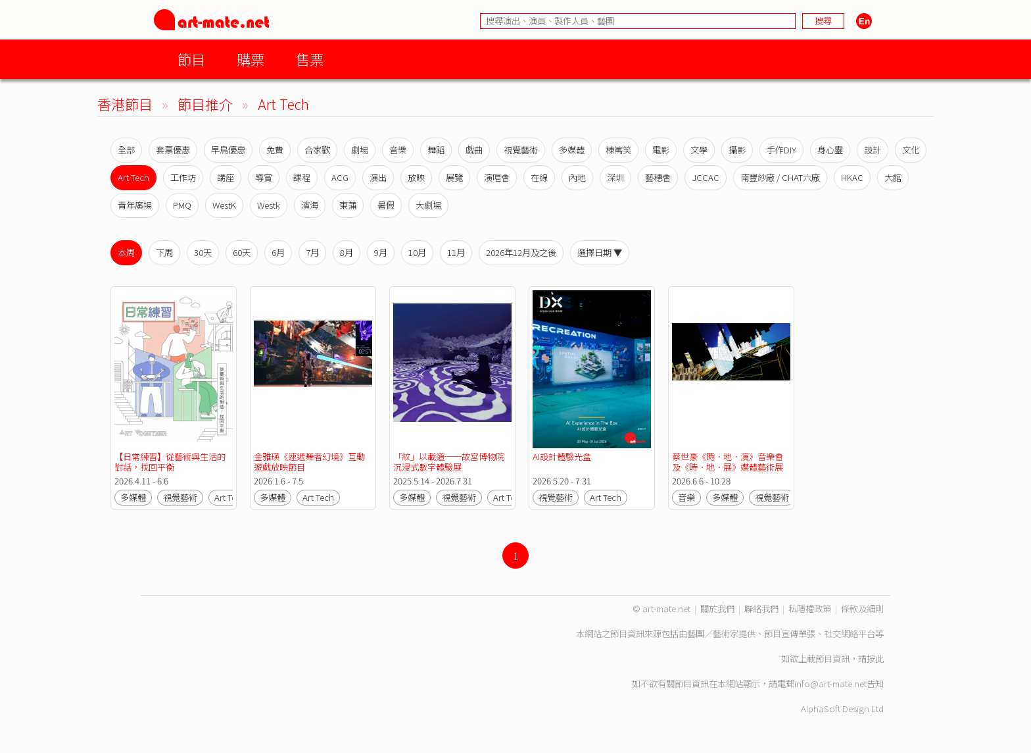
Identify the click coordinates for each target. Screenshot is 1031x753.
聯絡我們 (761, 608)
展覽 (454, 177)
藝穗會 (658, 177)
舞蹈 (435, 149)
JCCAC (705, 177)
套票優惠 (173, 149)
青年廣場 (135, 205)
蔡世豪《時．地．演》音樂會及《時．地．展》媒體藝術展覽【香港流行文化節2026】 (727, 467)
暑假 (386, 205)
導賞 (263, 177)
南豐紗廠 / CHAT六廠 (780, 177)
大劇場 (428, 205)
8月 (346, 252)
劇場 (359, 149)
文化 (910, 149)
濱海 (309, 205)
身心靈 (830, 149)
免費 (274, 149)
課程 (301, 177)
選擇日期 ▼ (599, 252)
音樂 (397, 149)
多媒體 (572, 149)
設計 (872, 149)
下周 (164, 252)
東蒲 (347, 205)
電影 (660, 149)
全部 (126, 149)
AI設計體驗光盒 (562, 456)
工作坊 (183, 177)
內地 (577, 177)
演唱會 (497, 177)
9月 (380, 252)
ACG (339, 177)
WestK (224, 205)
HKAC (852, 177)
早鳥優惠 (228, 149)
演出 (378, 177)
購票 (250, 59)
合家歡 (317, 149)
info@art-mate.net (830, 683)
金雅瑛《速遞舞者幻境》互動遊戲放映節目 (309, 461)
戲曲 (474, 149)
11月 (456, 252)
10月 (417, 252)
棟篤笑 (618, 149)
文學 (698, 149)
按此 (875, 658)
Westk (268, 205)
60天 (242, 252)
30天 (203, 252)
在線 (539, 177)
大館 (892, 177)
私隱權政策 (809, 608)
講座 (225, 177)
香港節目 (125, 103)
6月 (278, 252)
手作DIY (781, 149)
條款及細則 (862, 608)
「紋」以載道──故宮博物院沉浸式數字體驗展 (448, 461)
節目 (191, 59)
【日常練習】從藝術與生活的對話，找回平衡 (170, 461)
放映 (416, 177)
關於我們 (717, 608)
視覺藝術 (521, 149)
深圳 (615, 177)
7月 (312, 252)
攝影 (737, 149)
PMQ (182, 205)
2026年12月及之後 (521, 252)
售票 (310, 59)
